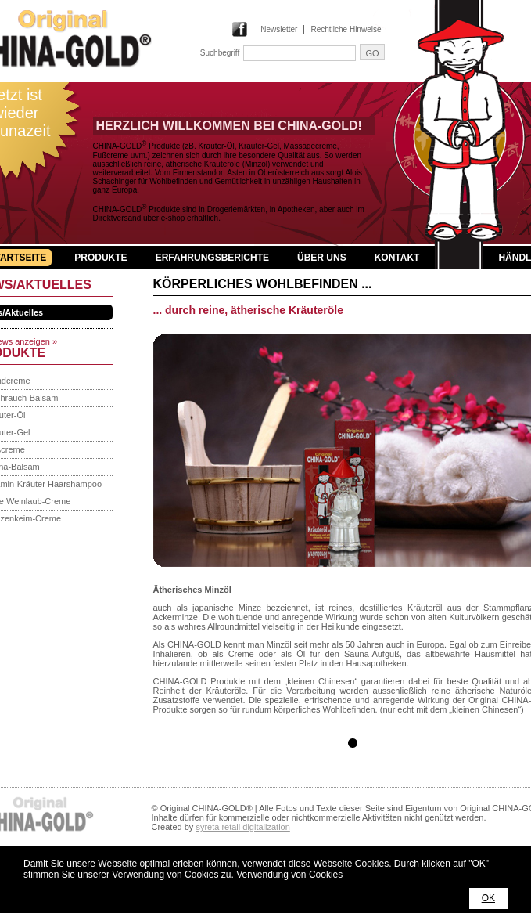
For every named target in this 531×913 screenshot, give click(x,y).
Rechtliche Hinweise (345, 29)
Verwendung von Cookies (289, 874)
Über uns (321, 257)
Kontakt (397, 257)
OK (488, 898)
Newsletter (278, 29)
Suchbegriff (219, 53)
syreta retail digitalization (242, 827)
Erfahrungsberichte (212, 257)
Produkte (100, 257)
